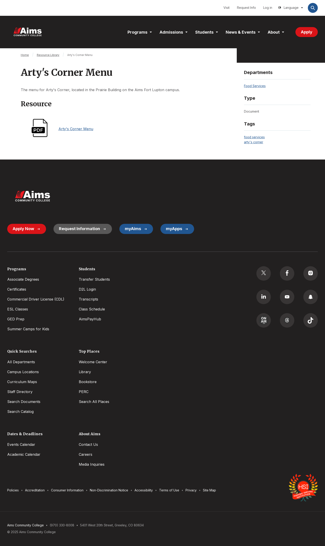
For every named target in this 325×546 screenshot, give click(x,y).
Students (204, 32)
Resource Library (48, 55)
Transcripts (88, 299)
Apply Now (23, 228)
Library (85, 372)
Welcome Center (93, 362)
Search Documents (23, 401)
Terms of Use (169, 490)
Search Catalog (20, 411)
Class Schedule (92, 309)
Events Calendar (21, 444)
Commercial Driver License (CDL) (35, 299)
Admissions (171, 32)
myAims (133, 228)
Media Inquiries (91, 464)
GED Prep (15, 319)
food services (254, 137)
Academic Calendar (23, 454)
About (274, 32)
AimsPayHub (90, 319)
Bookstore (88, 381)
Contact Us (88, 444)
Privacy (191, 490)
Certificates (16, 289)
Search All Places (94, 401)
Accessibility (144, 490)
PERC (83, 391)
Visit (226, 7)
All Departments (21, 362)
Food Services (255, 86)
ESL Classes (17, 309)
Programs (137, 32)
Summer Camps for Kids (28, 329)
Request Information (79, 228)
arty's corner (253, 142)
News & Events (240, 32)
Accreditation (35, 490)
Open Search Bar (313, 8)
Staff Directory (19, 391)
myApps (174, 228)
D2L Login (87, 289)
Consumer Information (67, 490)
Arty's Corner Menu (75, 129)
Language (291, 7)
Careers (85, 454)
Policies (13, 490)
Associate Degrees (23, 279)
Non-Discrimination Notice (109, 490)
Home (25, 55)
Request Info (246, 7)
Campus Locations (23, 372)
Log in (267, 7)
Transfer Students (94, 279)
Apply (306, 32)
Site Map (209, 490)
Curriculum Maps (22, 381)
